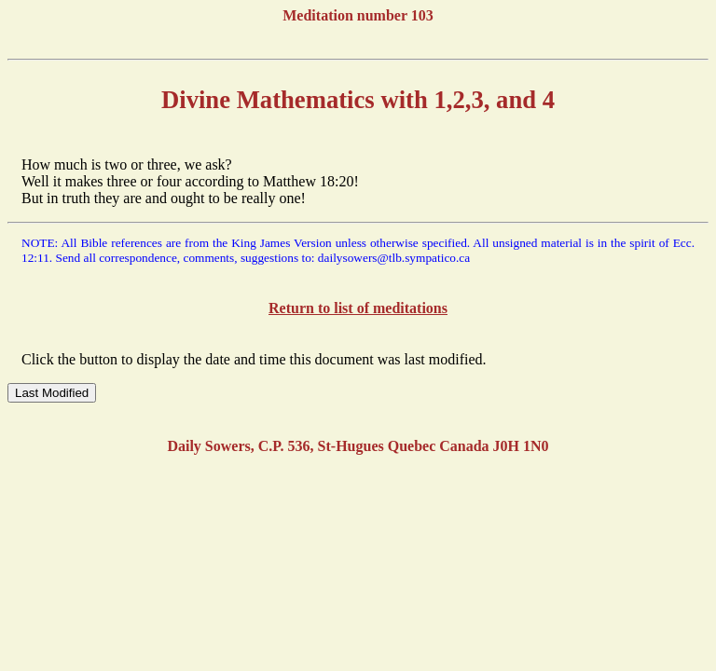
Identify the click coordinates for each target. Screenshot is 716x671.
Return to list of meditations (358, 308)
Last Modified (52, 393)
